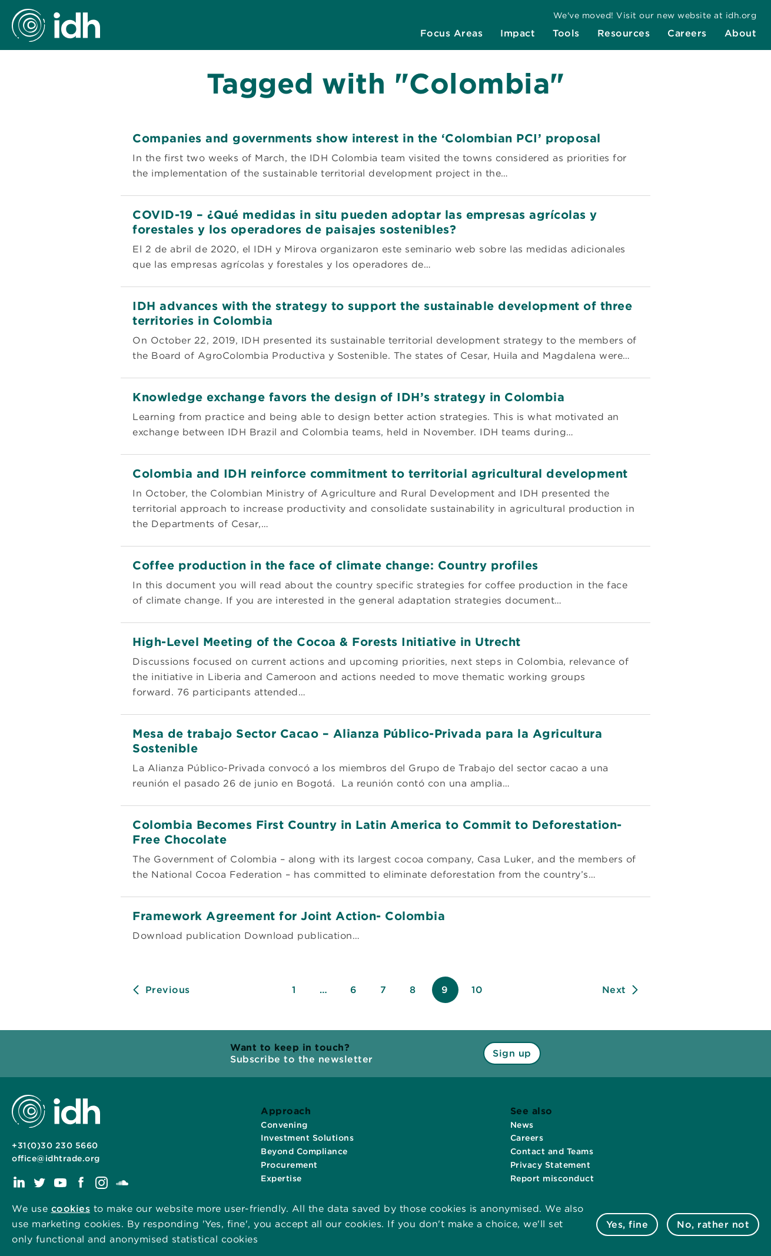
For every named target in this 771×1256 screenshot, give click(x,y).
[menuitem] (451, 33)
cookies (71, 1208)
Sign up (512, 1053)
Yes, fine (627, 1224)
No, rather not (713, 1224)
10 (477, 989)
